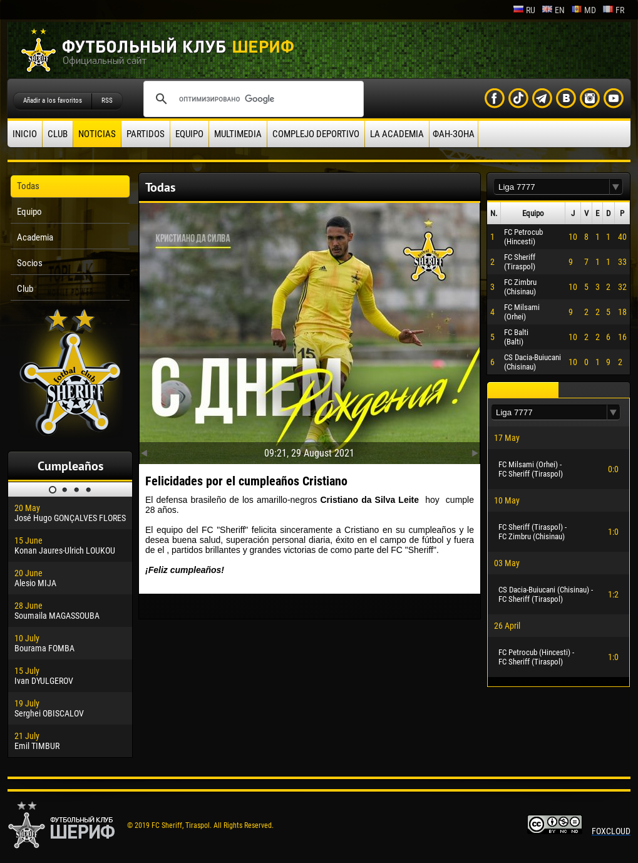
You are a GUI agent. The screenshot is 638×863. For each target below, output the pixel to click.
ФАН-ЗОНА (454, 134)
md (583, 10)
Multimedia (238, 134)
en (553, 10)
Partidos (145, 134)
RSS (107, 100)
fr (613, 10)
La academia (397, 134)
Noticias (97, 134)
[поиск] (251, 98)
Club (58, 134)
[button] (616, 187)
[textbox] (551, 187)
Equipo (189, 134)
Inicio (25, 134)
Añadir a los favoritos (52, 100)
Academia (35, 237)
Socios (30, 263)
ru (524, 10)
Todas (28, 186)
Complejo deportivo (315, 134)
